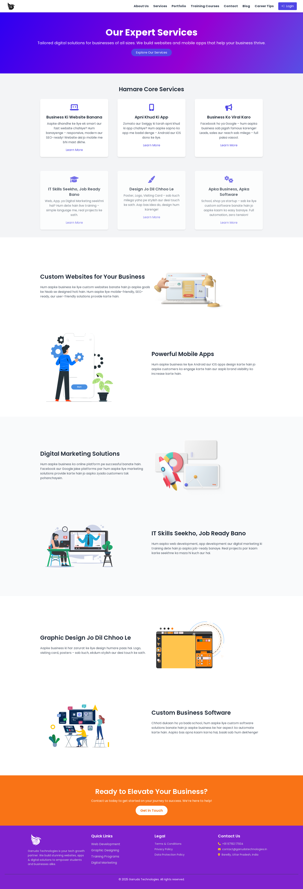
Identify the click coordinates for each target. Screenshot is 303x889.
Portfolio (179, 6)
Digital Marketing (104, 862)
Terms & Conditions (168, 844)
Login (287, 6)
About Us (141, 6)
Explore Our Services (151, 52)
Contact (231, 6)
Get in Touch (151, 810)
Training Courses (205, 6)
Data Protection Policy (170, 855)
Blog (246, 6)
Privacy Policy (164, 849)
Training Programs (105, 856)
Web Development (105, 844)
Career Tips (264, 6)
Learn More (74, 150)
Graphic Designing (105, 850)
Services (160, 6)
